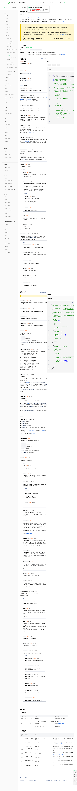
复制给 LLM (33, 17)
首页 (35, 2)
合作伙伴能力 (50, 2)
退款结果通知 (58, 34)
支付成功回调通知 (27, 99)
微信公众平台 (57, 780)
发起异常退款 (42, 430)
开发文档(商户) (23, 780)
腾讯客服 (65, 780)
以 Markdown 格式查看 (24, 17)
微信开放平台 (49, 780)
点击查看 (63, 54)
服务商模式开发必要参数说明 (59, 754)
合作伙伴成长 (58, 2)
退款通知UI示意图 (30, 132)
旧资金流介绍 (40, 155)
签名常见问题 (61, 723)
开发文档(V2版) (32, 780)
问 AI (39, 17)
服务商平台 (36, 428)
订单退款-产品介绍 (61, 21)
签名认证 (24, 65)
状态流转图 (33, 433)
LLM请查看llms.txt (24, 777)
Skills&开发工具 (25, 7)
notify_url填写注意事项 (25, 141)
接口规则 (60, 721)
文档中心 (66, 2)
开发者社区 (41, 780)
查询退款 (64, 34)
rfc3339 (27, 382)
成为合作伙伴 (42, 2)
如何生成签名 (60, 743)
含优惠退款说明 (29, 533)
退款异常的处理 (32, 430)
